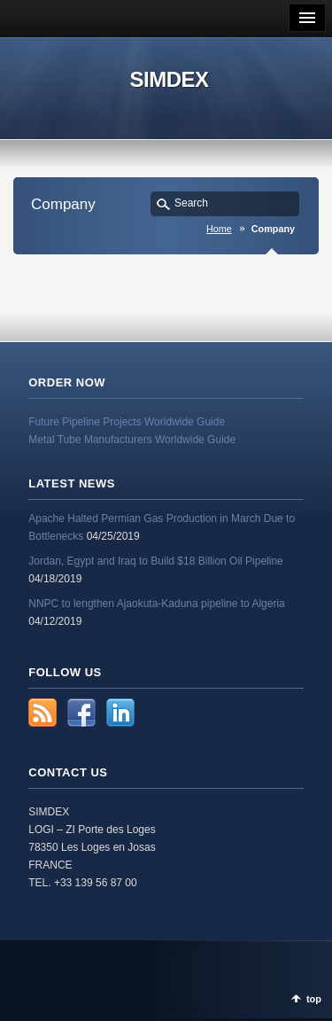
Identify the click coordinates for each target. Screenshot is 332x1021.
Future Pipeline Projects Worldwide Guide (126, 422)
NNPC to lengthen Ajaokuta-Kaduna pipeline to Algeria (156, 603)
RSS (42, 712)
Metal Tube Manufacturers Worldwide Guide (131, 439)
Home (219, 228)
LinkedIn (120, 712)
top (313, 999)
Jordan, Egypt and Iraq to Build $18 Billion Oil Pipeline (155, 561)
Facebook (81, 712)
